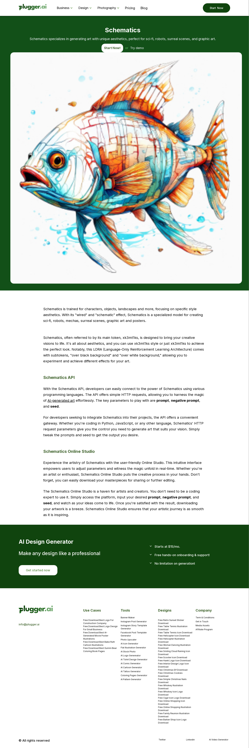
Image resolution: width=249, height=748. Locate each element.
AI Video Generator (218, 739)
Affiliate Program (204, 629)
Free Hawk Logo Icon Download (174, 660)
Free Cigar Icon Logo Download (174, 698)
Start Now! (112, 48)
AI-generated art (61, 400)
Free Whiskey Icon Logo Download (170, 693)
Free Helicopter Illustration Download (171, 640)
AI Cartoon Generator (131, 667)
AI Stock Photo (128, 651)
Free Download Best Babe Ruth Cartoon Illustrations (99, 643)
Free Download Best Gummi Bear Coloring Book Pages (100, 649)
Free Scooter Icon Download (172, 657)
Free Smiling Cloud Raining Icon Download (174, 653)
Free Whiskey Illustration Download (170, 687)
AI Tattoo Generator (131, 671)
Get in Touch (202, 621)
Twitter (162, 739)
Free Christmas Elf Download (172, 670)
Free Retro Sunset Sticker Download (171, 622)
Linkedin (190, 739)
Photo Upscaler (128, 639)
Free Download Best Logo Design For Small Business (100, 628)
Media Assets (203, 625)
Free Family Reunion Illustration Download (174, 715)
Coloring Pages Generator (134, 675)
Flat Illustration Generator (133, 647)
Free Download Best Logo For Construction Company (98, 622)
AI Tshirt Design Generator (134, 659)
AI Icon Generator (129, 643)
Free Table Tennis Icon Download (175, 632)
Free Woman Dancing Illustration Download (174, 646)
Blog (144, 8)
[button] (65, 8)
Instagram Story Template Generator (134, 627)
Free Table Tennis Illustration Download (172, 628)
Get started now (38, 570)
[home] (33, 8)
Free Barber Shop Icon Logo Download (172, 721)
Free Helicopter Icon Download (174, 635)
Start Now (216, 8)
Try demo (137, 48)
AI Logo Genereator (131, 655)
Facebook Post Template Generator (134, 634)
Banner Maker (128, 617)
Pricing (130, 8)
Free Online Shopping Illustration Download (174, 709)
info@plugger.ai (29, 624)
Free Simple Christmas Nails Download (172, 681)
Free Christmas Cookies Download (170, 674)
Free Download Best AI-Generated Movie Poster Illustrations (95, 635)
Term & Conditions (205, 617)
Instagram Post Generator (134, 621)
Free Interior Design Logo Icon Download (173, 665)
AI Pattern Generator (131, 679)
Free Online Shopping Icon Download (171, 702)
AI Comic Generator (130, 663)
